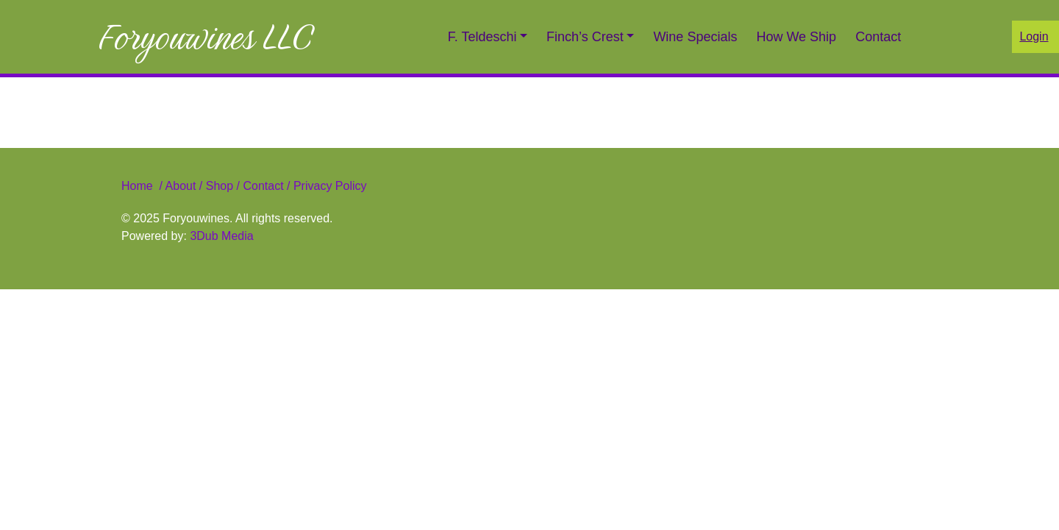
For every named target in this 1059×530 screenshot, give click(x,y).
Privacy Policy (328, 186)
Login (1033, 36)
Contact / (266, 186)
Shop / (223, 186)
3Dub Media (221, 236)
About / (185, 186)
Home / (143, 186)
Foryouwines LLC (205, 37)
